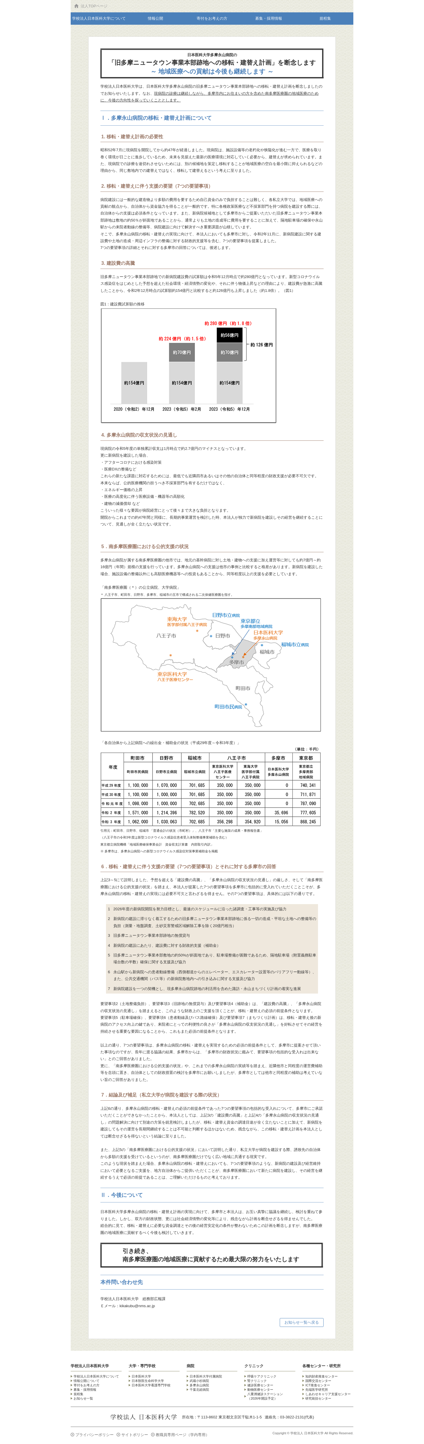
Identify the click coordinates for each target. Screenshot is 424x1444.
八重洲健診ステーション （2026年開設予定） (265, 1396)
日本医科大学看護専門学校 (151, 1385)
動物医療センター (260, 1389)
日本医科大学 (141, 1376)
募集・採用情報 (268, 18)
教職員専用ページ (182, 1435)
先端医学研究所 (316, 1389)
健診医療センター (260, 1385)
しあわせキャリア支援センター (328, 1394)
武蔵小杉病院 (199, 1381)
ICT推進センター (317, 1385)
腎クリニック (257, 1381)
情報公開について (87, 1381)
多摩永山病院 (199, 1385)
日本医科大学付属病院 (206, 1376)
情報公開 (155, 18)
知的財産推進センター (321, 1376)
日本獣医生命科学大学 (148, 1381)
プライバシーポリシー (94, 1435)
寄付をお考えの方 (212, 18)
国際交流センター (318, 1381)
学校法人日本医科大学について (99, 18)
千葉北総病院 (199, 1389)
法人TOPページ (94, 6)
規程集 (325, 18)
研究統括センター (318, 1398)
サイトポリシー (134, 1435)
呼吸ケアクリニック (261, 1376)
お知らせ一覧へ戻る (301, 1322)
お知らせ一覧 (83, 1398)
